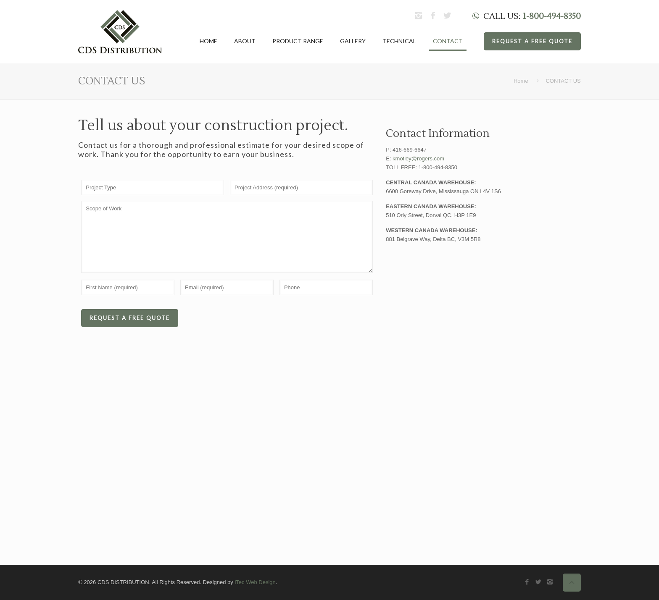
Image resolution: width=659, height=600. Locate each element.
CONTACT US (563, 81)
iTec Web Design (255, 582)
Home (521, 81)
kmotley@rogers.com (418, 158)
